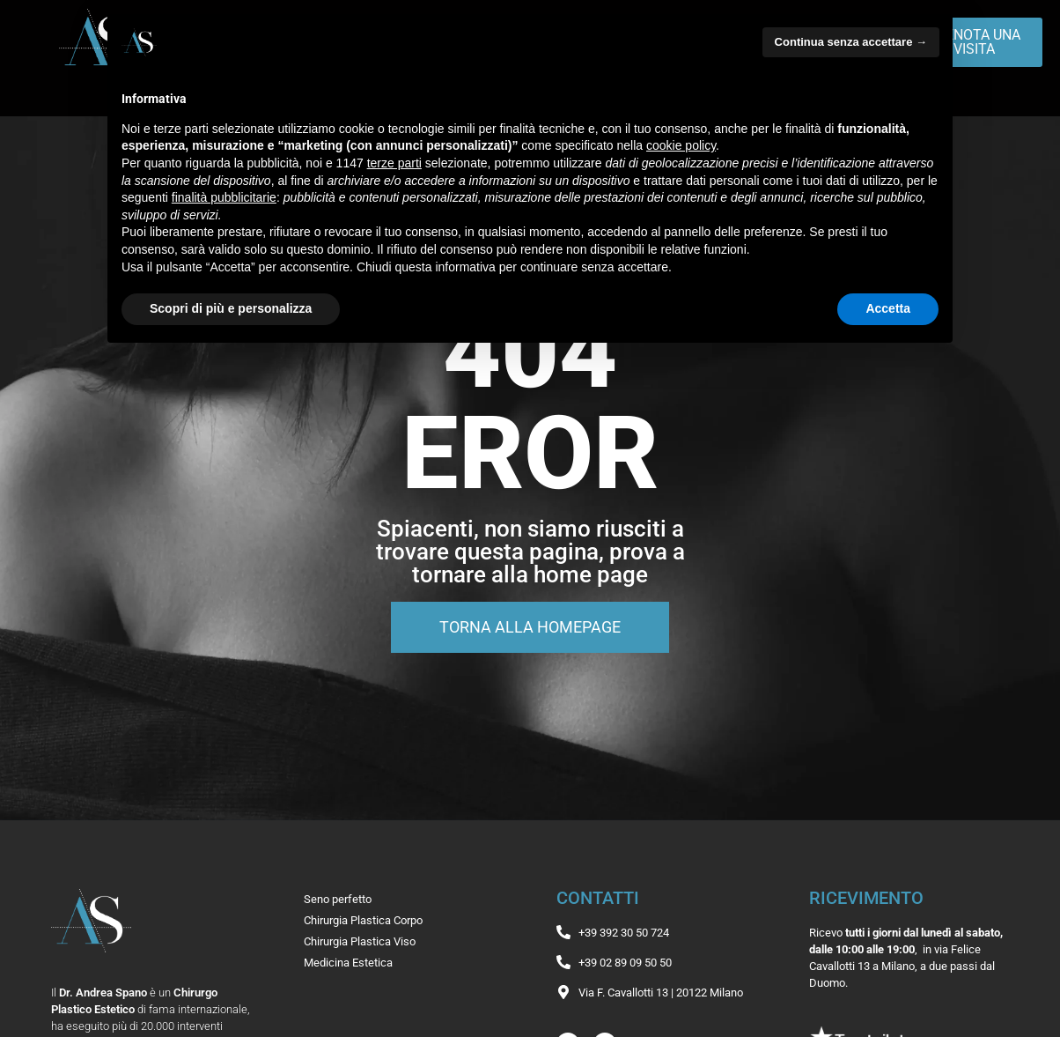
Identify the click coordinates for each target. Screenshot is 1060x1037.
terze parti (394, 163)
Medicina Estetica (348, 962)
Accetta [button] (887, 308)
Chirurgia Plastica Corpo (363, 920)
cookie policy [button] (681, 145)
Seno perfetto (338, 899)
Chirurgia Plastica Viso (360, 941)
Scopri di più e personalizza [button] (231, 308)
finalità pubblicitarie (224, 197)
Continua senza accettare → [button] (851, 41)
